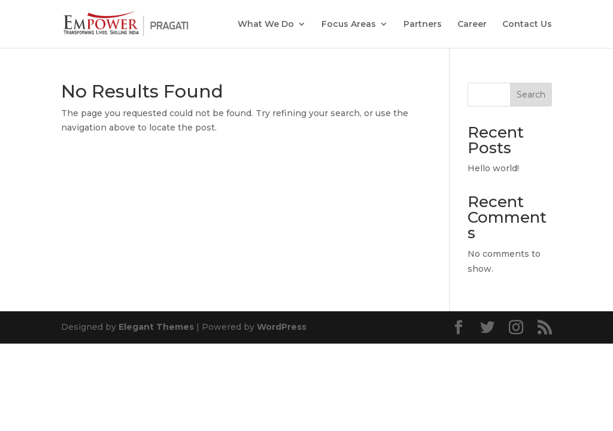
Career (472, 24)
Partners (422, 24)
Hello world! (493, 168)
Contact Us (527, 24)
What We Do (266, 24)
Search (531, 94)
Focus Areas (348, 24)
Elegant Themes (156, 326)
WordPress (281, 326)
